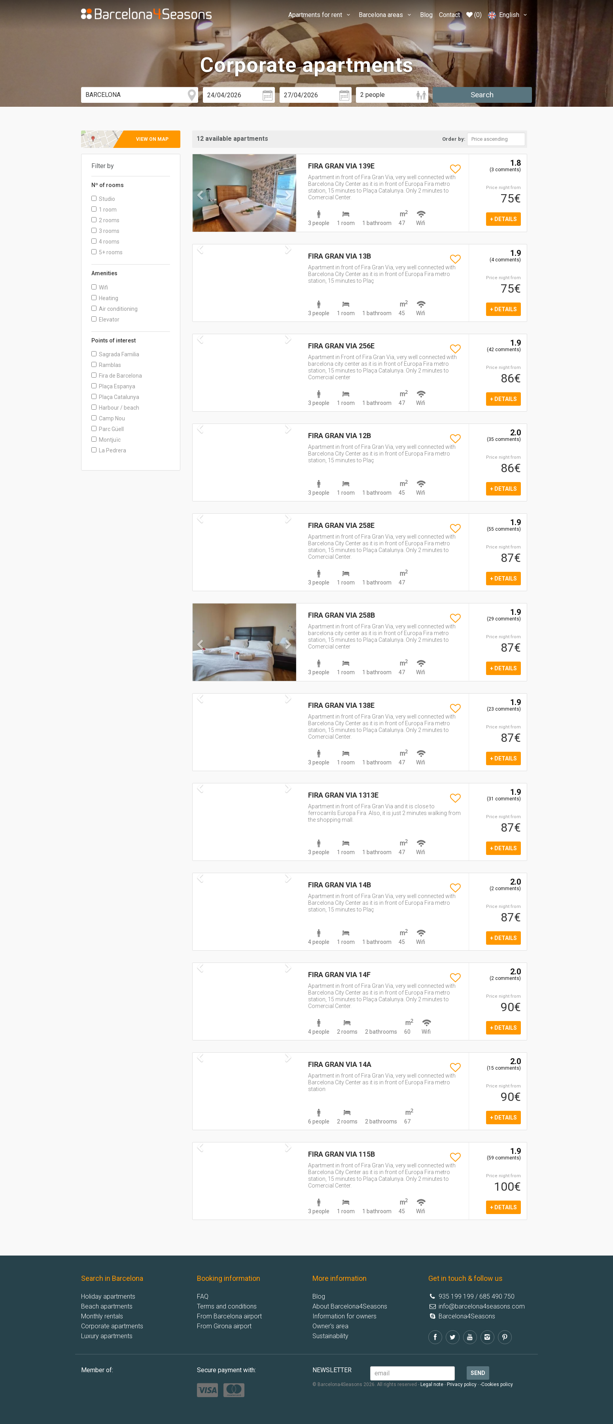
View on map (152, 139)
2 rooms (105, 220)
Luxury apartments (106, 1336)
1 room (104, 209)
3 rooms (105, 231)
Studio (103, 199)
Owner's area (330, 1326)
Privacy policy (462, 1384)
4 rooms (105, 241)
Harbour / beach (115, 408)
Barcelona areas (386, 15)
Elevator (105, 319)
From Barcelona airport (229, 1316)
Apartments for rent (320, 15)
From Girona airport (224, 1326)
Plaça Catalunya (115, 397)
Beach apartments (106, 1306)
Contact (449, 15)
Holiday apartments (108, 1296)
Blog (426, 15)
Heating (104, 298)
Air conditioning (114, 309)
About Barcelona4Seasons (349, 1306)
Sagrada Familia (115, 354)
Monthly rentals (102, 1316)
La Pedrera (108, 450)
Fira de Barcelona (116, 376)
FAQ (202, 1296)
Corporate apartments (112, 1326)
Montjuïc (106, 440)
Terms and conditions (227, 1306)
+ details (503, 219)
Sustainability (330, 1336)
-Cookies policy (496, 1384)
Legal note (431, 1384)
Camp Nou (108, 418)
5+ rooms (107, 252)
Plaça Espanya (113, 386)
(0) (474, 15)
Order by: (453, 139)
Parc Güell (107, 429)
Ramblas (106, 365)
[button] (200, 211)
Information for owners (344, 1316)
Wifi (99, 287)
